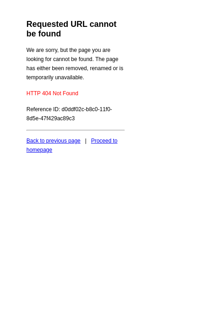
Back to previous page (53, 141)
